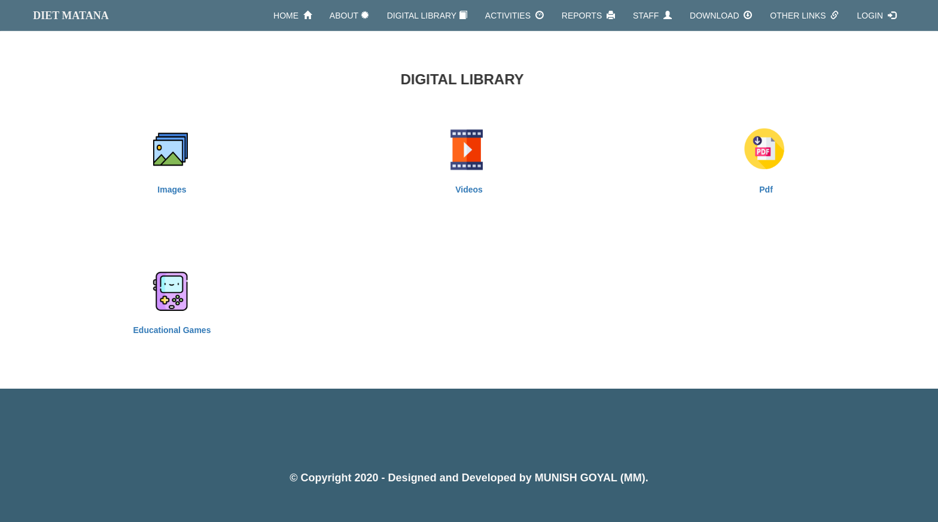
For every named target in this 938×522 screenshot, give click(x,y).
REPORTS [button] (588, 15)
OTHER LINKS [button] (804, 15)
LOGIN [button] (876, 15)
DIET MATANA (71, 16)
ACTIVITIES (514, 15)
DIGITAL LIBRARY (427, 15)
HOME (292, 15)
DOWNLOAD (721, 15)
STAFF (652, 15)
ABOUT (349, 15)
